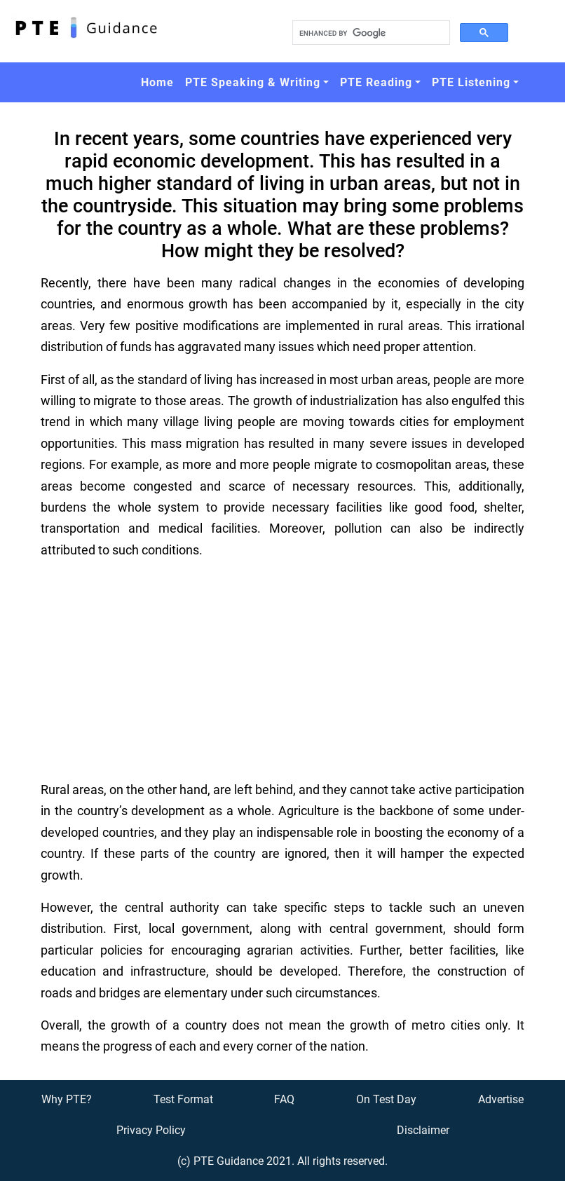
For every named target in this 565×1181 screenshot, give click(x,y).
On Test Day (386, 1099)
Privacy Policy (151, 1130)
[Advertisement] (282, 670)
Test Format (183, 1099)
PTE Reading (376, 82)
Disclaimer (423, 1130)
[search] (369, 33)
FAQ (284, 1099)
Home (157, 82)
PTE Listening (471, 82)
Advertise (501, 1099)
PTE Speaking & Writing (252, 82)
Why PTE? (66, 1099)
